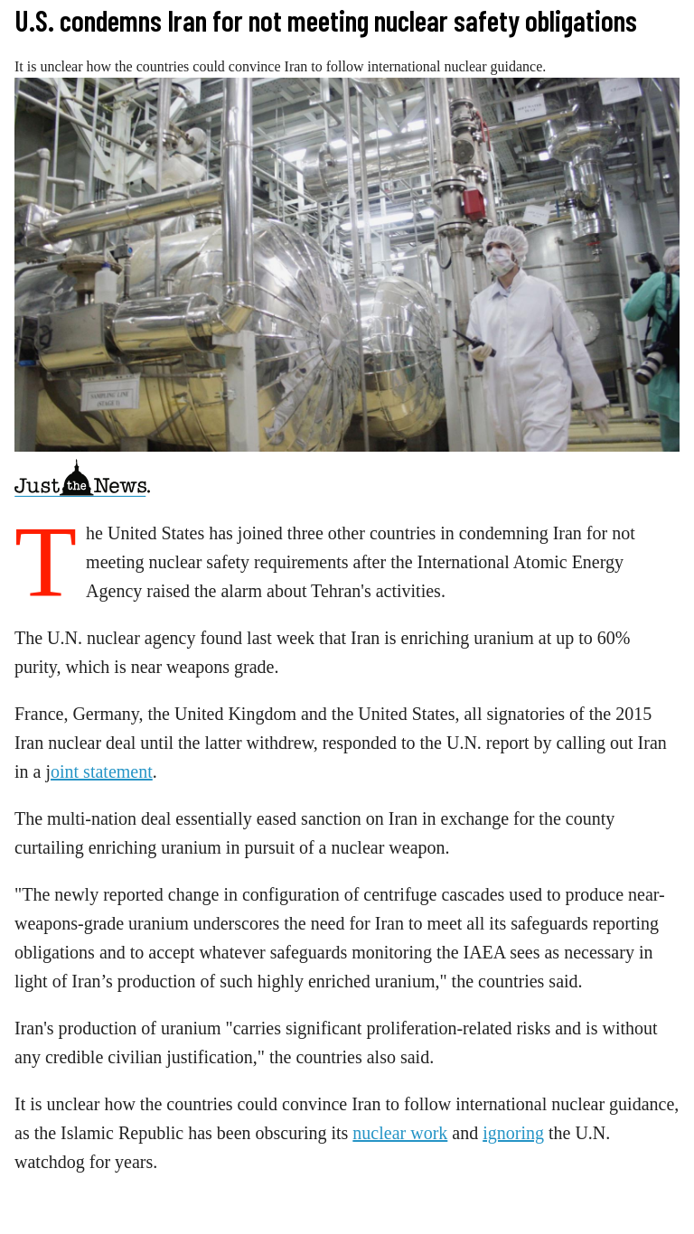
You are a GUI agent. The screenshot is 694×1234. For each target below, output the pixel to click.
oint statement (102, 771)
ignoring (513, 1133)
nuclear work (399, 1133)
